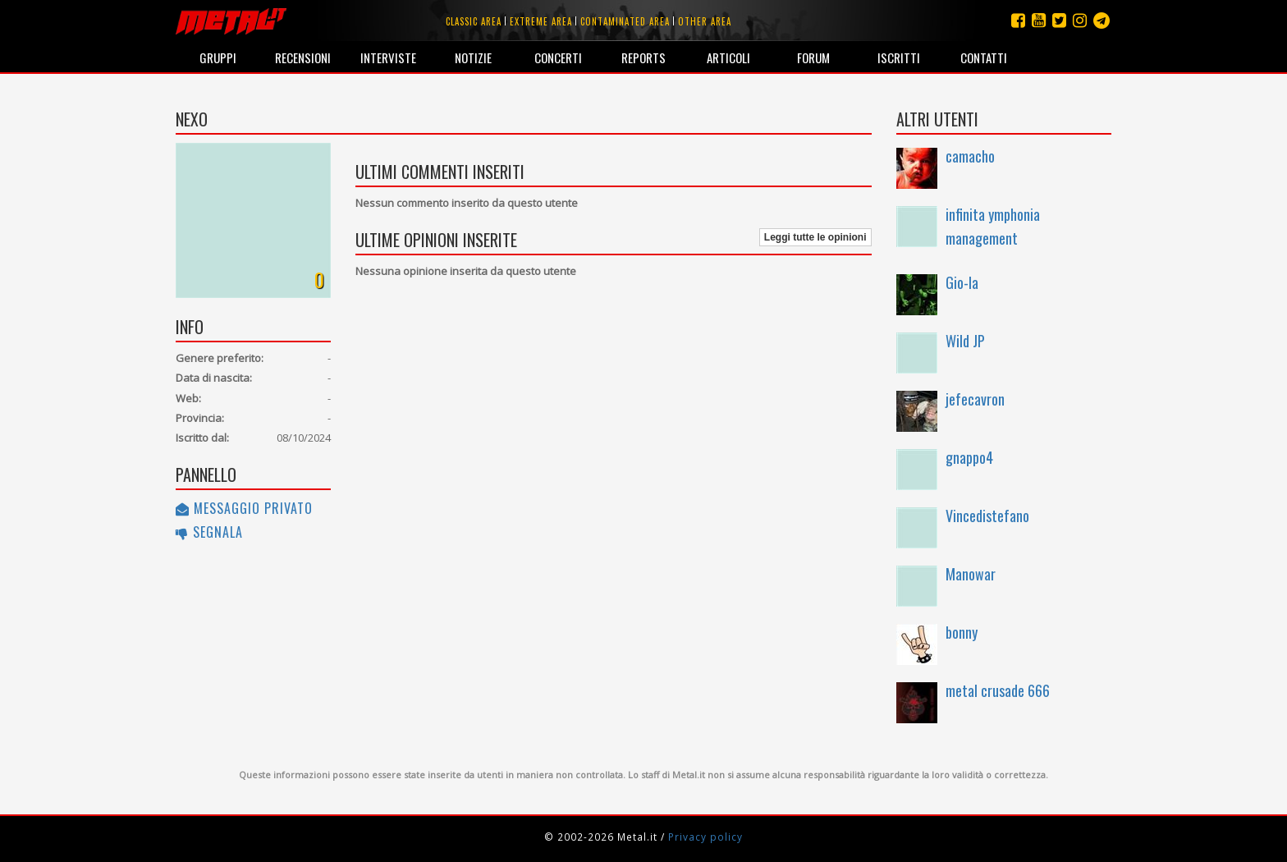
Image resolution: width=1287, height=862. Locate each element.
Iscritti (898, 57)
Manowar (971, 574)
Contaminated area (625, 21)
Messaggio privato (244, 508)
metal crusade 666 (998, 690)
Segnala (209, 532)
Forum (813, 57)
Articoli (728, 57)
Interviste (388, 57)
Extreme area (541, 21)
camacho (970, 156)
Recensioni (303, 57)
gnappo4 (969, 457)
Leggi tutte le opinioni (815, 237)
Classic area (474, 21)
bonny (962, 632)
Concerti (558, 57)
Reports (643, 57)
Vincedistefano (987, 515)
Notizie (473, 57)
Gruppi (217, 57)
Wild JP (965, 340)
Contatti (983, 57)
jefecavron (975, 399)
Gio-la (962, 282)
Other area (704, 21)
